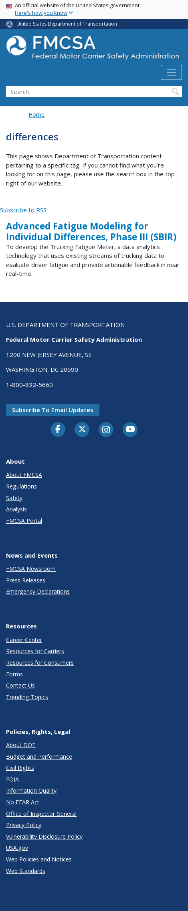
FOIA (12, 779)
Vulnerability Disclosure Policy (44, 836)
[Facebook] (58, 430)
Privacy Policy (23, 825)
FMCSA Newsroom (31, 568)
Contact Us (20, 685)
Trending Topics (27, 697)
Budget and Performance (39, 756)
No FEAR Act (22, 802)
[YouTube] (130, 430)
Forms (14, 674)
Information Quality (31, 790)
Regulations (21, 486)
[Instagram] (106, 431)
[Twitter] (82, 429)
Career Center (24, 640)
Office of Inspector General (41, 813)
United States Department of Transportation (66, 23)
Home (36, 114)
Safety (14, 498)
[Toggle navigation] (171, 72)
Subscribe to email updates (52, 410)
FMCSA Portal (24, 520)
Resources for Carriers (35, 651)
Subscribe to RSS (23, 210)
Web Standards (25, 871)
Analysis (16, 509)
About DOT (21, 745)
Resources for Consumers (40, 662)
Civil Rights (20, 767)
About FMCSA (24, 474)
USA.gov (17, 847)
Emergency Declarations (38, 591)
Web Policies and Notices (39, 859)
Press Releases (25, 580)
